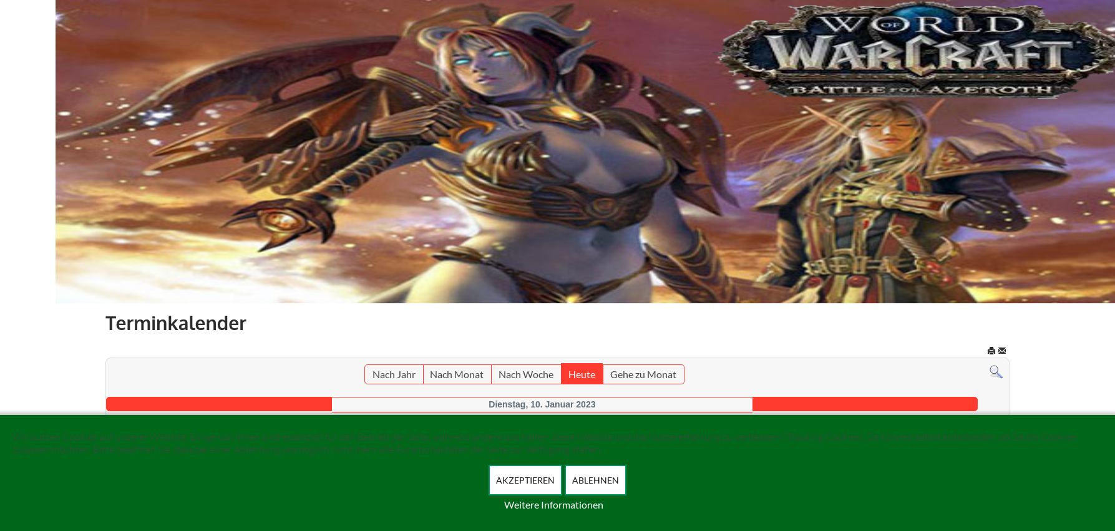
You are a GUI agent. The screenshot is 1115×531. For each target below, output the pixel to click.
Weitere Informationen (553, 504)
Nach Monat (457, 374)
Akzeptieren (525, 480)
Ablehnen (595, 480)
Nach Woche (526, 374)
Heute (581, 374)
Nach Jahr (394, 374)
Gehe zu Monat (643, 374)
